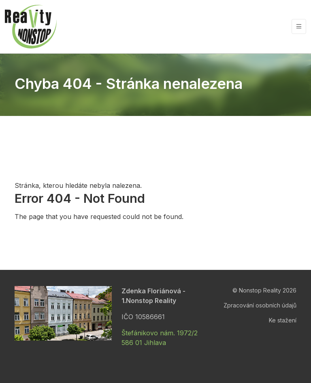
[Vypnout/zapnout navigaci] (299, 26)
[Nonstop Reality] (31, 26)
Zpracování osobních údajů (260, 305)
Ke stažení (282, 320)
